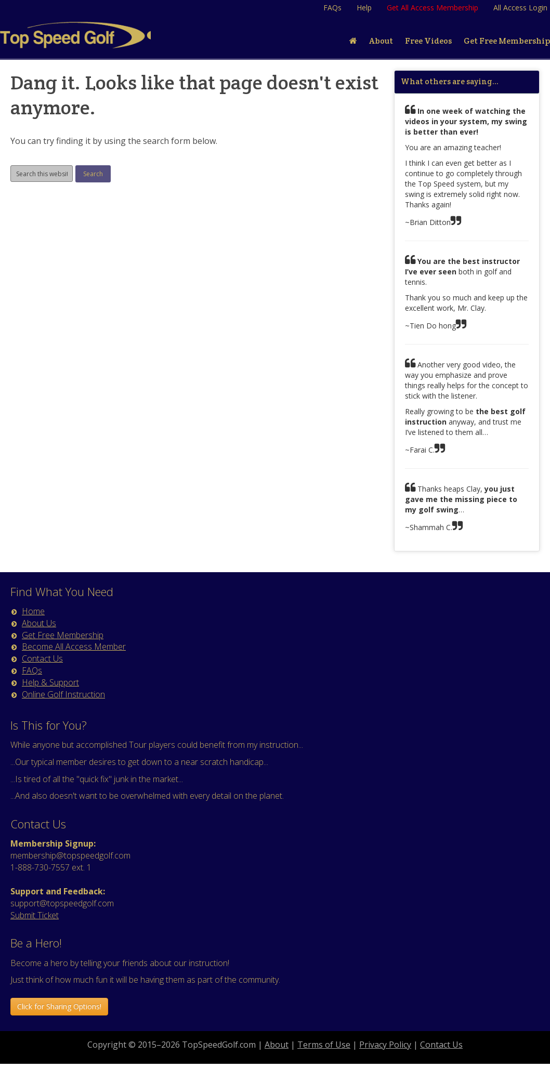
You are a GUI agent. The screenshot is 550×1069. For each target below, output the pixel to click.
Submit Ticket (34, 915)
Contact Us (42, 658)
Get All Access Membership (432, 7)
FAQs (332, 7)
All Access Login (520, 7)
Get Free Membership (62, 635)
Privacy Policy (385, 1044)
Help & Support (50, 682)
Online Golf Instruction (63, 694)
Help (364, 7)
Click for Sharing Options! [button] (59, 1006)
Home (33, 611)
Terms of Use (323, 1044)
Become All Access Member (74, 646)
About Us (39, 623)
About (277, 1044)
